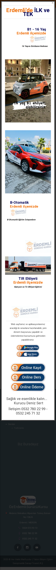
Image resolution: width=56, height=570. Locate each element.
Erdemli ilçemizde (31, 33)
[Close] (53, 3)
